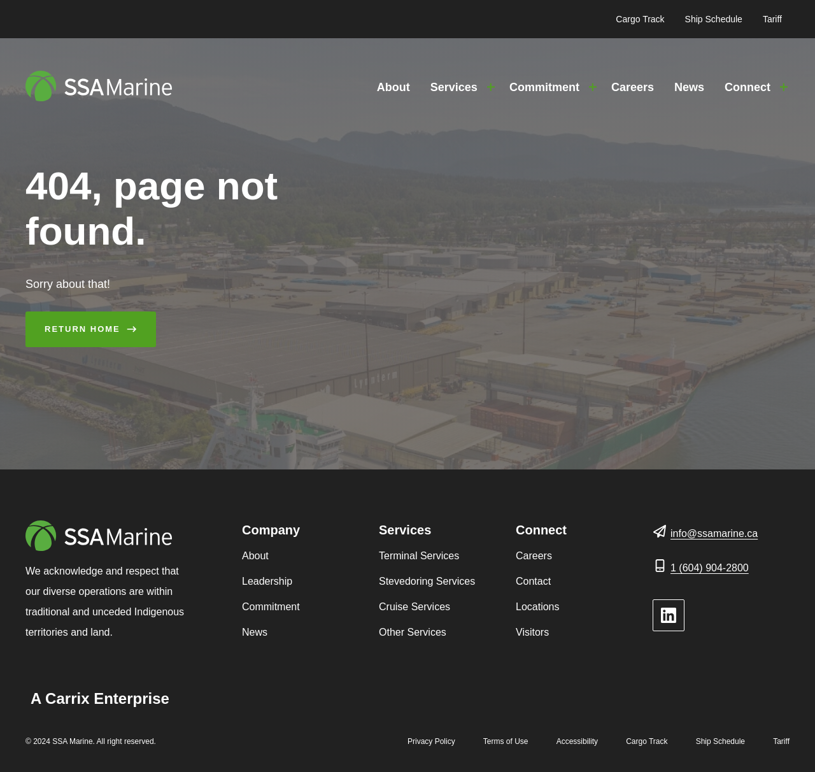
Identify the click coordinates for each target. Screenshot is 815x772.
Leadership (267, 581)
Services (454, 87)
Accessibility (577, 741)
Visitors (532, 632)
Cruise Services (414, 606)
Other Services (412, 632)
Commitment (544, 87)
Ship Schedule (713, 19)
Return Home (82, 329)
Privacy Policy (431, 741)
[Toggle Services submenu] (491, 87)
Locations (538, 606)
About (393, 87)
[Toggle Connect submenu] (784, 87)
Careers (632, 87)
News (689, 87)
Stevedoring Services (427, 581)
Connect (747, 87)
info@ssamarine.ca (714, 533)
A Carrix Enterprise (100, 698)
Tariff (772, 19)
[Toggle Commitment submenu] (593, 87)
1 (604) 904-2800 (709, 567)
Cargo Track (640, 19)
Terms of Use (505, 741)
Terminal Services (419, 555)
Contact (533, 581)
